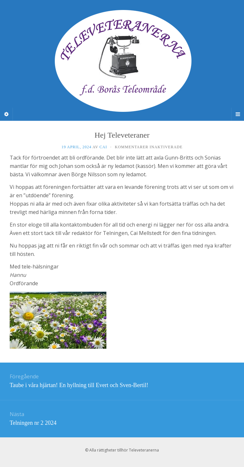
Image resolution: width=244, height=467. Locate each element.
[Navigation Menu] (237, 114)
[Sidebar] (6, 114)
